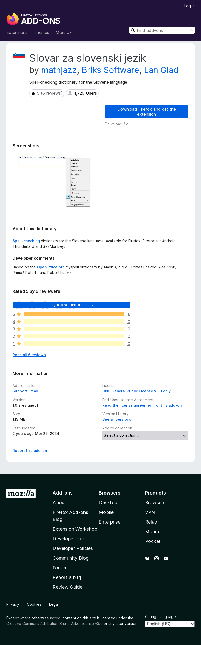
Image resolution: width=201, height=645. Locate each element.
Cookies (34, 604)
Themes (41, 32)
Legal (54, 604)
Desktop (108, 502)
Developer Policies (73, 548)
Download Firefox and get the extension (146, 111)
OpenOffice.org (51, 267)
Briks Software (110, 70)
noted (55, 618)
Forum (59, 567)
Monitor (153, 531)
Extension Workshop (75, 529)
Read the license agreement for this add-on (142, 405)
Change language (160, 616)
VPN (150, 512)
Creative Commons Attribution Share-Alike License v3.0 (54, 623)
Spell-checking (26, 241)
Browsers (155, 502)
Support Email (25, 391)
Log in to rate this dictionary (71, 305)
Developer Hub (69, 538)
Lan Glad (161, 70)
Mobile (106, 512)
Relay (151, 522)
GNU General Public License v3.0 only (136, 391)
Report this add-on (30, 450)
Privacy (12, 604)
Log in (189, 6)
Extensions (16, 32)
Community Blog (71, 558)
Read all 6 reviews (29, 354)
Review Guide (67, 587)
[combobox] (162, 30)
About (59, 502)
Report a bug (67, 577)
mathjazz (59, 70)
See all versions (116, 419)
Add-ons (63, 493)
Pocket (153, 541)
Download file (117, 124)
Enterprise (109, 522)
